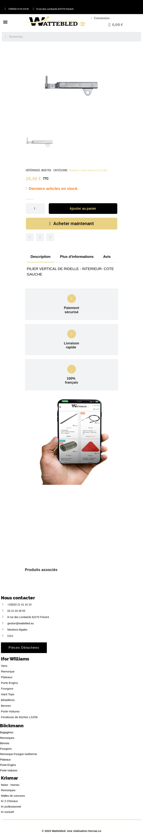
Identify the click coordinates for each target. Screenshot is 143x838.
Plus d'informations (77, 257)
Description (41, 257)
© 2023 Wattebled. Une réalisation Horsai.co (71, 830)
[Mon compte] (100, 18)
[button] (83, 208)
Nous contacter (18, 598)
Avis (107, 257)
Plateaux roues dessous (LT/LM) (88, 170)
